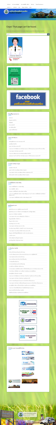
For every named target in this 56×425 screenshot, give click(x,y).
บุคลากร (8, 7)
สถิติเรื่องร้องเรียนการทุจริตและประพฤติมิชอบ (18, 292)
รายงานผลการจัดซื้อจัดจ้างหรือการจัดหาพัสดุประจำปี (20, 197)
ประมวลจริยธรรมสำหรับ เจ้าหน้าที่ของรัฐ (17, 259)
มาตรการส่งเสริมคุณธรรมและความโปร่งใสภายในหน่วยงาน (22, 280)
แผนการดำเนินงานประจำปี (14, 146)
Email (30, 7)
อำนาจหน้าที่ (11, 125)
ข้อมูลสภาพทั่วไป (12, 120)
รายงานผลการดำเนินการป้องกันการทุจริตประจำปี (19, 278)
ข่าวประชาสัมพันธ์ (15, 4)
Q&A (19, 7)
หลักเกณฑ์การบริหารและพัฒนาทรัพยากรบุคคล (19, 174)
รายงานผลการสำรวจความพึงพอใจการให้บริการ (19, 216)
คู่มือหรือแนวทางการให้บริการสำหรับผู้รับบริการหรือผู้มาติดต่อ (22, 211)
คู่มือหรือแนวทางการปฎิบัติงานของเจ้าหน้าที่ (18, 209)
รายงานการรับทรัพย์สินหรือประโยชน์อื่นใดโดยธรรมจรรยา (21, 287)
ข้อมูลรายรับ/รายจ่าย (13, 221)
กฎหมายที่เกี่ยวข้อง (13, 129)
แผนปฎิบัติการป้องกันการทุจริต (15, 273)
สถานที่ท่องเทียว (12, 127)
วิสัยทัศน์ (11, 122)
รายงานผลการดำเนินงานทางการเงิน (16, 226)
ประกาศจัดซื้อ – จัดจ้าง (25, 4)
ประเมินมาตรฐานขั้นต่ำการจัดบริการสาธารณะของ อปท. (21, 228)
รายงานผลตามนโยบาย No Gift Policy (16, 256)
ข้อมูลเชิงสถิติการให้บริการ (14, 218)
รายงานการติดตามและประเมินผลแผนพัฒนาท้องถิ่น (20, 153)
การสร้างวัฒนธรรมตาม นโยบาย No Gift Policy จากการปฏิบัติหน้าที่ (23, 254)
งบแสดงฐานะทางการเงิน (14, 223)
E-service (15, 7)
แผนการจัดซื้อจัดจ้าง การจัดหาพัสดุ (16, 186)
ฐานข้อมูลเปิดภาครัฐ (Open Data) (16, 240)
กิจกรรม (32, 4)
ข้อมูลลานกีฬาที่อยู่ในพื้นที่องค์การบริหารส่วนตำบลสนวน (21, 233)
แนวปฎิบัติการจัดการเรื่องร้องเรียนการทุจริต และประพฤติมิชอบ (22, 285)
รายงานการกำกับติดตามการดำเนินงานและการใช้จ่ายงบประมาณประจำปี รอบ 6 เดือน (27, 148)
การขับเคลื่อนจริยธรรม (14, 261)
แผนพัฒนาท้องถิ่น (13, 143)
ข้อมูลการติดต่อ (25, 7)
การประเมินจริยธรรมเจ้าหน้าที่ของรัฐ (17, 264)
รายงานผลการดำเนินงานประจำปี (16, 151)
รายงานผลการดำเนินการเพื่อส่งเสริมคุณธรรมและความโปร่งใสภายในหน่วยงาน (26, 283)
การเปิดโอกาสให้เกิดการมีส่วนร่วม (16, 266)
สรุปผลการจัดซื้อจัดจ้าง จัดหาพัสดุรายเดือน (18, 191)
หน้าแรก (8, 4)
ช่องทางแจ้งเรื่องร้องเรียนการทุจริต (16, 290)
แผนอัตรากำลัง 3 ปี (13, 167)
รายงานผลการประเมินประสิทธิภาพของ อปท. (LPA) (19, 230)
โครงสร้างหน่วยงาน (39, 4)
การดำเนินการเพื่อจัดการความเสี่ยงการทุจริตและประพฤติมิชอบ (22, 271)
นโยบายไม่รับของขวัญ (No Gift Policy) (17, 252)
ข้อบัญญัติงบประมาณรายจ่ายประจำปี (17, 141)
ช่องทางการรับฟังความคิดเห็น (15, 214)
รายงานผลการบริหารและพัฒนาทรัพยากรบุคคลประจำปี (21, 172)
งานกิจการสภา (12, 235)
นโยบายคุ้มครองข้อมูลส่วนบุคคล (16, 237)
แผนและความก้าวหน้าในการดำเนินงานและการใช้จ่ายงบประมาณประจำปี (24, 155)
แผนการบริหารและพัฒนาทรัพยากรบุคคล (17, 170)
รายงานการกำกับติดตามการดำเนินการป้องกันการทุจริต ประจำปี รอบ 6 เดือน (25, 275)
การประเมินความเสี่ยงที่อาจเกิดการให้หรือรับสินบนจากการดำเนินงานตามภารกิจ (26, 268)
